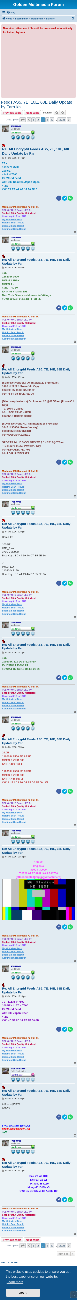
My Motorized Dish (12, 219)
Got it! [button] (23, 1292)
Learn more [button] (15, 1282)
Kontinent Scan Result (14, 229)
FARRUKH (16, 126)
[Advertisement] (38, 65)
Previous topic (12, 112)
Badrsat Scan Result (13, 226)
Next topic (32, 112)
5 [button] (52, 120)
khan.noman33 (18, 1069)
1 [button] (33, 120)
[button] (23, 119)
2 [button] (38, 120)
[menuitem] (11, 12)
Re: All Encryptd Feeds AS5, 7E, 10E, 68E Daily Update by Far (36, 151)
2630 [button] (62, 120)
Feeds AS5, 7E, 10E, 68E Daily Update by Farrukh (36, 104)
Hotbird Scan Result (13, 222)
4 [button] (47, 120)
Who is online (9, 1262)
